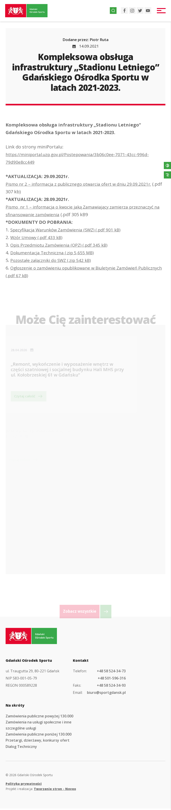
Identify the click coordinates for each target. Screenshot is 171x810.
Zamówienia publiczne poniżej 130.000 (38, 735)
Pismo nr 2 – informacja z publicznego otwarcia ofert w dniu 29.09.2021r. (82, 184)
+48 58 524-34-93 (111, 686)
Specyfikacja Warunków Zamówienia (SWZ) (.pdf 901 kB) (68, 230)
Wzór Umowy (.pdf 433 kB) (38, 237)
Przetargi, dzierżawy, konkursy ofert (37, 741)
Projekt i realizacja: (41, 790)
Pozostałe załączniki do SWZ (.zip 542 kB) (52, 260)
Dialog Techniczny (21, 747)
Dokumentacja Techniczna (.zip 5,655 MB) (53, 253)
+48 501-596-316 (112, 679)
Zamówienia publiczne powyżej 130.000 (39, 717)
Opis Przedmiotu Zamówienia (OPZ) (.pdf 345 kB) (61, 245)
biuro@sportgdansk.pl (106, 694)
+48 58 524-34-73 (111, 672)
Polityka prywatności (24, 785)
